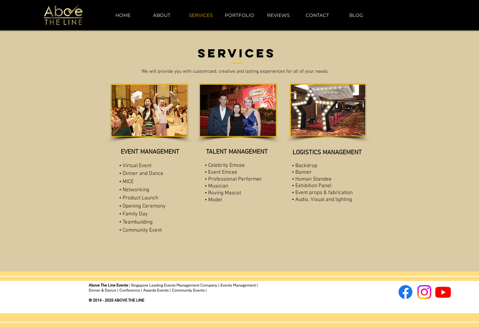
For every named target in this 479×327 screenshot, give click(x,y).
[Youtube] (443, 292)
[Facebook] (405, 292)
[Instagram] (424, 292)
